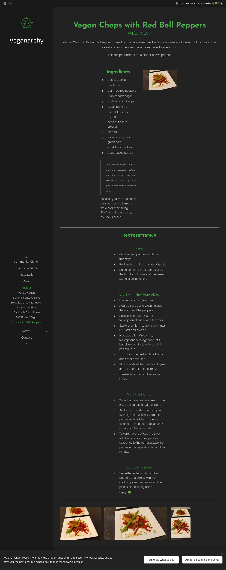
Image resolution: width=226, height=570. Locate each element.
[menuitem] (26, 262)
